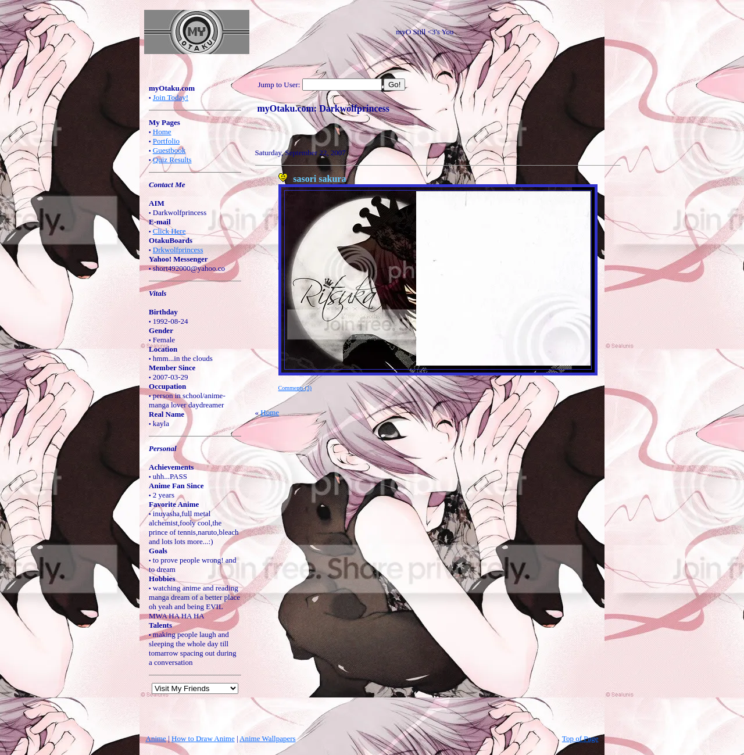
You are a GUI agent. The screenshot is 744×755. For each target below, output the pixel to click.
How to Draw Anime (203, 738)
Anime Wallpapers (267, 738)
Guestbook (169, 150)
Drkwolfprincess (178, 249)
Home (162, 131)
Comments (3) (295, 388)
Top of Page (580, 738)
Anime (156, 738)
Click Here (169, 231)
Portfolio (166, 141)
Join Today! (170, 97)
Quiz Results (172, 159)
